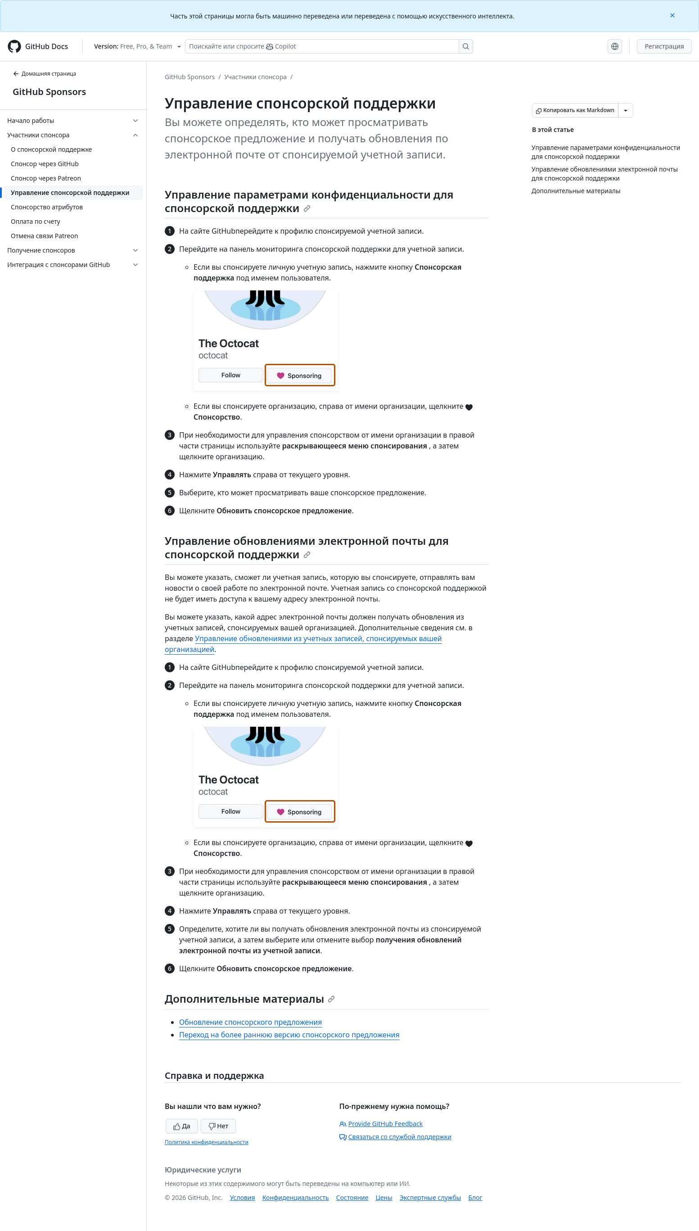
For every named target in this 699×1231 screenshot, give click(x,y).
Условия (242, 1197)
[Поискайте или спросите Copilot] (329, 46)
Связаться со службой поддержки (395, 1136)
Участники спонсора (255, 76)
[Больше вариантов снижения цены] (625, 110)
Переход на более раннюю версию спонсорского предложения (289, 1035)
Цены (384, 1197)
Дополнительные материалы (250, 998)
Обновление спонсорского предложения (250, 1022)
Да (181, 1126)
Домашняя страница (44, 73)
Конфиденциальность (295, 1197)
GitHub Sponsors (49, 92)
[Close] (673, 14)
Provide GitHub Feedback (381, 1123)
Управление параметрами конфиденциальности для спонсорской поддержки (309, 201)
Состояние (352, 1197)
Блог (475, 1197)
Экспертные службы (430, 1197)
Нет (218, 1126)
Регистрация (664, 46)
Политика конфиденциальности (206, 1142)
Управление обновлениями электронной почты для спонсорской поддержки (307, 547)
